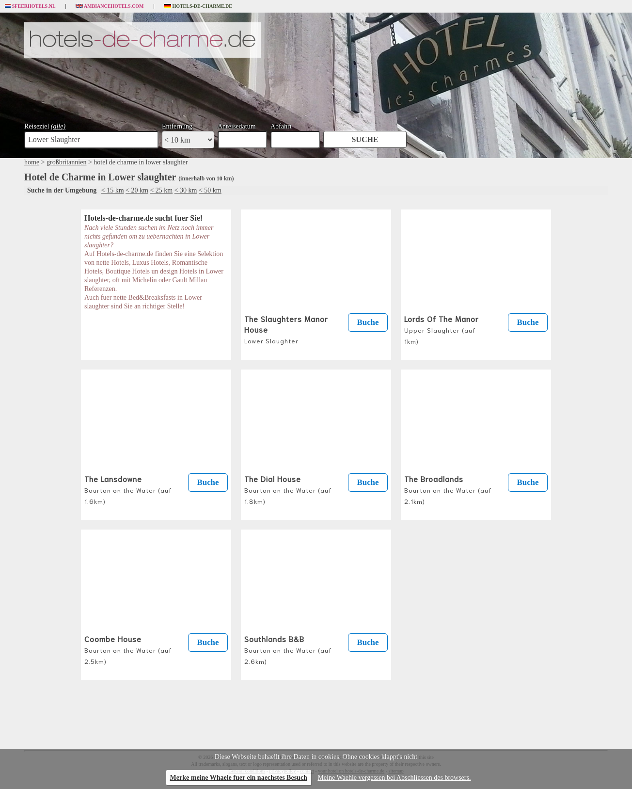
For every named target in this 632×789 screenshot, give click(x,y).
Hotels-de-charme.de (198, 6)
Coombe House (128, 649)
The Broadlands (447, 489)
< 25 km (161, 190)
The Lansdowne (128, 489)
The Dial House (288, 489)
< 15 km (112, 190)
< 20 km (137, 190)
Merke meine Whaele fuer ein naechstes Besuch (238, 777)
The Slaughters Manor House (286, 328)
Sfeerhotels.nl (30, 6)
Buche (368, 322)
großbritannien (66, 162)
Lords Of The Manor (441, 329)
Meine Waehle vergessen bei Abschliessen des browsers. (394, 777)
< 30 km (185, 190)
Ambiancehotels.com (110, 6)
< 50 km (210, 190)
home (31, 162)
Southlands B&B (288, 649)
